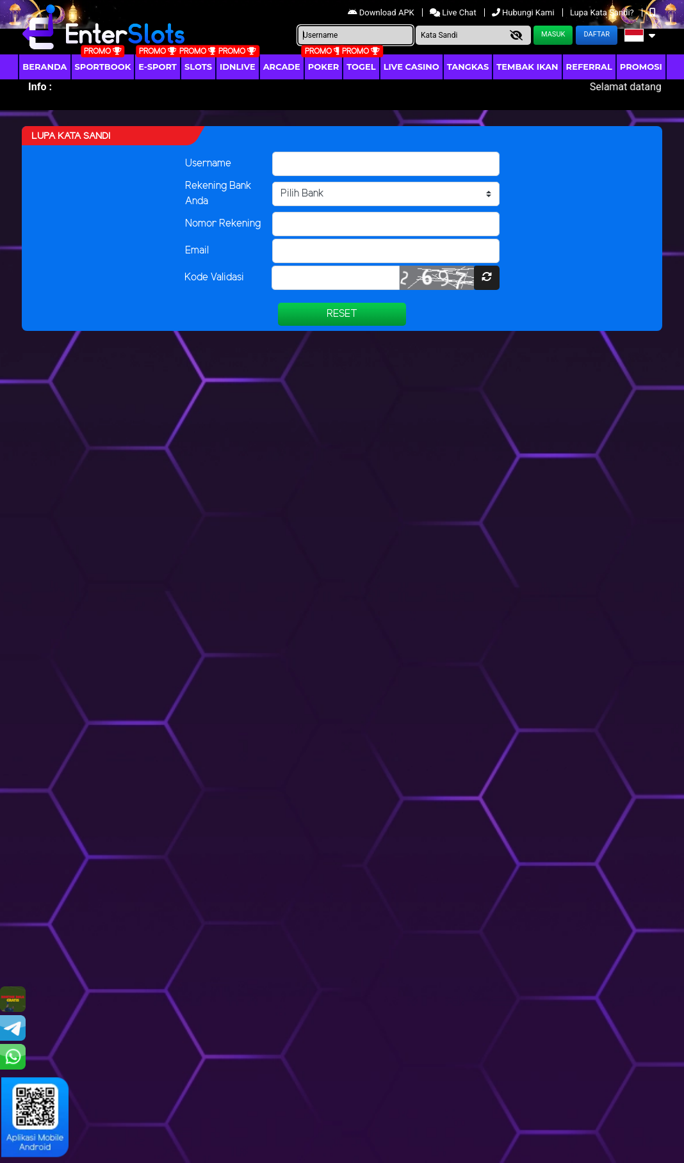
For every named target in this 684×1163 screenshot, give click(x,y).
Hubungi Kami (524, 12)
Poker (323, 66)
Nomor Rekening (223, 224)
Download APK (382, 12)
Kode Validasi (214, 277)
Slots (198, 66)
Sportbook (103, 66)
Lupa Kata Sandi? (603, 12)
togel (360, 66)
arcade (281, 66)
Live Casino (411, 66)
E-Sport (157, 66)
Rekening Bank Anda (218, 193)
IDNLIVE (238, 66)
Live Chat (454, 12)
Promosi (641, 66)
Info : (40, 87)
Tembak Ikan (527, 66)
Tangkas (468, 66)
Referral (589, 66)
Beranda (44, 66)
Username (208, 163)
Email (197, 251)
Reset (342, 314)
